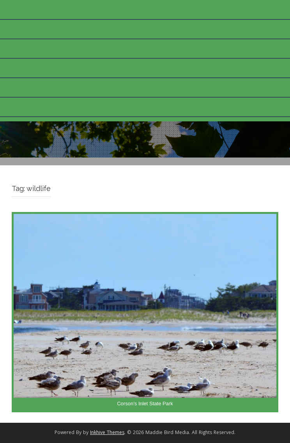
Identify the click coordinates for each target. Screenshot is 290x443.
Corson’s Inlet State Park (145, 403)
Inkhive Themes (107, 433)
